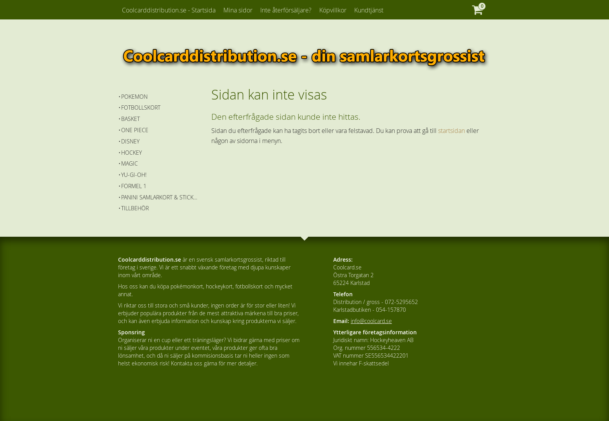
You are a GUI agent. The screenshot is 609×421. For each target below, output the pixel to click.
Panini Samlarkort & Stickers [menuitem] (160, 197)
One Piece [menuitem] (134, 130)
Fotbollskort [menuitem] (140, 107)
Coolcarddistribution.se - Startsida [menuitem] (169, 10)
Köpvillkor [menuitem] (332, 10)
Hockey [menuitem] (131, 152)
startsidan (451, 130)
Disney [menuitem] (130, 141)
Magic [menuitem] (129, 163)
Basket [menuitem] (130, 118)
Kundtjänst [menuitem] (368, 10)
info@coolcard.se (371, 321)
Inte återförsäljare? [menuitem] (285, 10)
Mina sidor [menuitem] (237, 10)
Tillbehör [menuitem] (135, 208)
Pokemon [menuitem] (134, 96)
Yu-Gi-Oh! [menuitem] (133, 174)
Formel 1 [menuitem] (133, 186)
